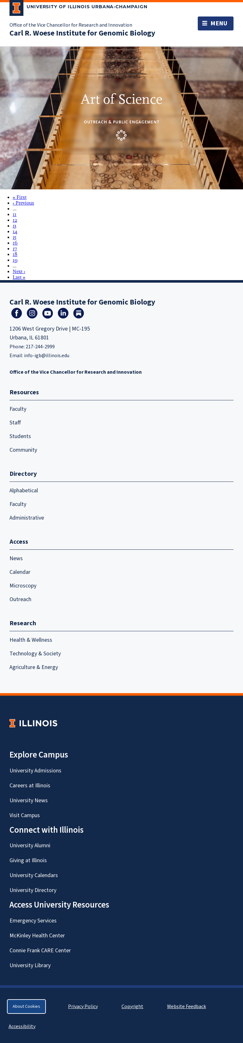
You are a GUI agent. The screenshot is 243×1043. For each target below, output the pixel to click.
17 (15, 249)
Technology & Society (35, 654)
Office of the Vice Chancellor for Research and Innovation (70, 25)
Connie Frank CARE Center (40, 950)
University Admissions (35, 771)
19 (15, 260)
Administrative (26, 518)
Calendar (19, 572)
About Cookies (26, 1006)
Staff (15, 423)
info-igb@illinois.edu (46, 355)
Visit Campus (24, 815)
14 (15, 231)
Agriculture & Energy (33, 667)
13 (14, 226)
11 (14, 214)
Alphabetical (23, 491)
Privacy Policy (83, 1006)
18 (15, 254)
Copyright (132, 1006)
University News (28, 800)
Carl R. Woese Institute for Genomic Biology (82, 33)
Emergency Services (33, 921)
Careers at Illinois (29, 786)
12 (15, 220)
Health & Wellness (30, 640)
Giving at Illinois (28, 860)
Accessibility (22, 1026)
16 (15, 243)
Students (20, 436)
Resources (24, 392)
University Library (30, 965)
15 (14, 237)
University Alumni (29, 845)
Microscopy (22, 586)
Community (23, 450)
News (16, 558)
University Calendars (33, 875)
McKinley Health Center (37, 936)
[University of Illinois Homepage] (33, 723)
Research (22, 623)
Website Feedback (187, 1006)
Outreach (20, 599)
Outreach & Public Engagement (121, 122)
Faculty (17, 409)
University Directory (32, 890)
